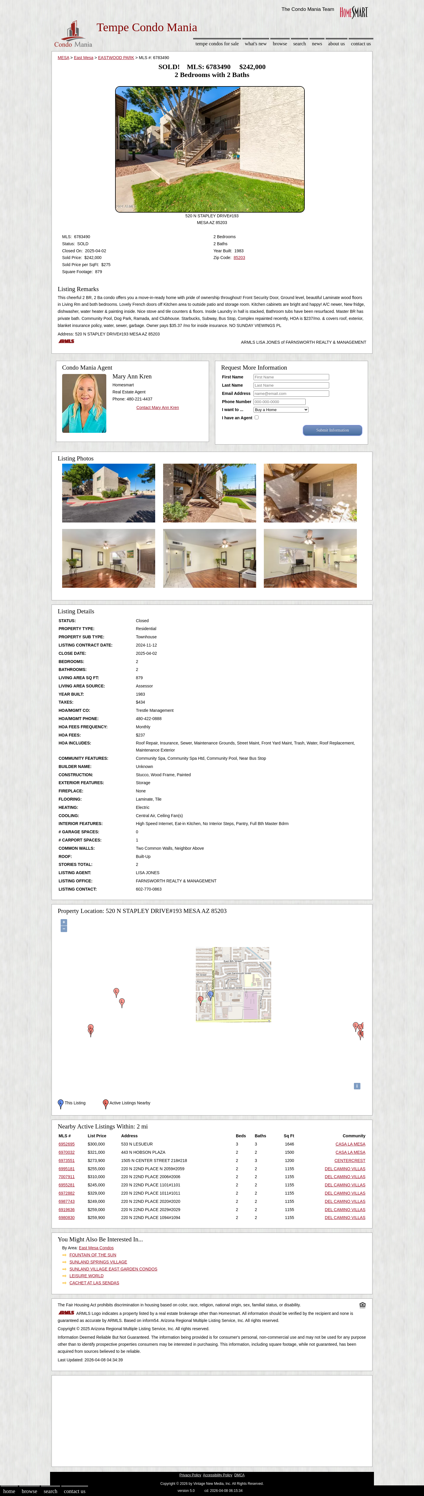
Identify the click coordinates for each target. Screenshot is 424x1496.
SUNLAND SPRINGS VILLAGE (98, 1262)
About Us (336, 43)
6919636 (67, 1209)
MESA (63, 57)
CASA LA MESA (350, 1144)
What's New (256, 43)
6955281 (67, 1185)
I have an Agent (237, 417)
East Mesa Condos (96, 1247)
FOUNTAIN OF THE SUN (92, 1255)
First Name (232, 377)
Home (9, 1491)
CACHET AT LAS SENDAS (94, 1282)
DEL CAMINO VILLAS (345, 1168)
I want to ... (232, 409)
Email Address (236, 393)
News (317, 43)
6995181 (67, 1168)
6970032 (67, 1152)
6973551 (67, 1160)
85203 (239, 257)
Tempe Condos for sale (217, 43)
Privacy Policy (190, 1475)
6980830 (67, 1217)
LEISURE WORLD (86, 1275)
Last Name (232, 385)
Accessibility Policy (217, 1475)
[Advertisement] (212, 1419)
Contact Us (361, 43)
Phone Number (236, 401)
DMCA (239, 1475)
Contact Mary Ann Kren (157, 407)
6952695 (67, 1144)
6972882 (67, 1193)
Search (299, 43)
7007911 (67, 1176)
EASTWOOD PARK (116, 57)
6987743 (67, 1201)
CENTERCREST (349, 1160)
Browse (280, 43)
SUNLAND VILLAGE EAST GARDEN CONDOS (113, 1269)
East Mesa (83, 57)
